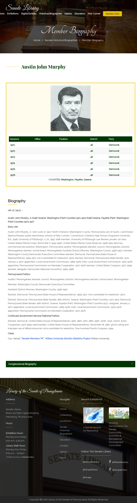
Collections (66, 415)
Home (36, 40)
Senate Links (112, 13)
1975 (12, 169)
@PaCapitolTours (89, 470)
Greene (87, 179)
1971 (12, 145)
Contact (64, 445)
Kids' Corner (94, 13)
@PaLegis (86, 477)
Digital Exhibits (28, 13)
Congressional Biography (70, 363)
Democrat (114, 145)
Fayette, (79, 179)
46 (91, 145)
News (63, 457)
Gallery (68, 13)
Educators (80, 13)
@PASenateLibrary (90, 462)
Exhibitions (12, 13)
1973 (12, 157)
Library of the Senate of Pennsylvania (34, 391)
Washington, (68, 179)
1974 (12, 163)
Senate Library (22, 8)
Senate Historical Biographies (61, 40)
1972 (12, 151)
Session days (28, 457)
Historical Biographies (50, 13)
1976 (12, 175)
